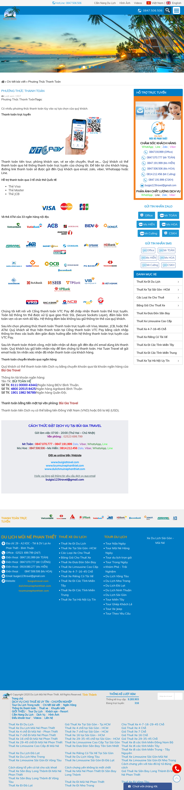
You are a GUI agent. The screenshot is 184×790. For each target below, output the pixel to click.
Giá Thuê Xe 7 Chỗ (133, 731)
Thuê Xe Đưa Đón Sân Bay (153, 313)
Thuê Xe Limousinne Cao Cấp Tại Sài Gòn (92, 742)
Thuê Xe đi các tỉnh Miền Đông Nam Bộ (147, 742)
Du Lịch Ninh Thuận (118, 590)
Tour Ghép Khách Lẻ (118, 604)
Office (149, 215)
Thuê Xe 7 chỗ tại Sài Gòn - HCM (86, 731)
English (176, 3)
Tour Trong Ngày (116, 562)
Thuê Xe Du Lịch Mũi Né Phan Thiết (31, 728)
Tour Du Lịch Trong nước (26, 705)
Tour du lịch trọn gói (118, 557)
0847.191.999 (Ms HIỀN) (161, 163)
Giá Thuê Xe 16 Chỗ (134, 735)
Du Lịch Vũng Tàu (117, 576)
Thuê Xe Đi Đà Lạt (20, 785)
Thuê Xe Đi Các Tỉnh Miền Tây (155, 345)
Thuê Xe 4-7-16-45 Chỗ (151, 329)
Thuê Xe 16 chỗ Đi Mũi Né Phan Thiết (33, 738)
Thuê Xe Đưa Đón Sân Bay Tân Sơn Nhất (92, 746)
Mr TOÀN (170, 215)
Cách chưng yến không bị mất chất (88, 767)
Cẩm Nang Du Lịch (105, 3)
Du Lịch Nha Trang (117, 581)
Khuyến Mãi (58, 708)
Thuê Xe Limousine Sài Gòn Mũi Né (144, 756)
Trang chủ (17, 698)
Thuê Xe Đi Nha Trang (79, 785)
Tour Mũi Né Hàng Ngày (117, 550)
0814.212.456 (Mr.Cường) (161, 174)
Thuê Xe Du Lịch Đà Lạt (24, 753)
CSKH (173, 233)
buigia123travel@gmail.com (160, 185)
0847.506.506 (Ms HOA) (161, 168)
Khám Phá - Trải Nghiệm (116, 569)
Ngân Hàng (69, 705)
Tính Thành (89, 694)
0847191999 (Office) (161, 152)
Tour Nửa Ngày (115, 543)
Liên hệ (48, 718)
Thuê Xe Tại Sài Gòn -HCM (153, 289)
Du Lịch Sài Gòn (115, 595)
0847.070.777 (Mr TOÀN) (161, 157)
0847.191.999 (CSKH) (161, 179)
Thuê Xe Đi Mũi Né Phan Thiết (84, 782)
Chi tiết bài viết (51, 705)
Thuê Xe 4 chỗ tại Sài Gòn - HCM (86, 728)
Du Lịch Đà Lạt (115, 585)
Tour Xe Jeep (113, 609)
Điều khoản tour (21, 718)
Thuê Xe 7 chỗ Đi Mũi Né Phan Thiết (32, 735)
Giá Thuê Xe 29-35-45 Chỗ (139, 738)
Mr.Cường (150, 233)
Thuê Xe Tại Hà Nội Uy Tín (153, 360)
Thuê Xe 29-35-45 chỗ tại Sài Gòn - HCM (92, 738)
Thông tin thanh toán (24, 708)
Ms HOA (172, 224)
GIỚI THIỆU (18, 711)
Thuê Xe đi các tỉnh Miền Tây (140, 746)
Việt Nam (157, 3)
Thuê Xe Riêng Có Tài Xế (152, 337)
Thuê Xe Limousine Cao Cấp (154, 321)
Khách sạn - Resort (57, 711)
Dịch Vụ (40, 714)
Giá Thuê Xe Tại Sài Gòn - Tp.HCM (88, 724)
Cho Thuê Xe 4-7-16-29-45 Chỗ (142, 724)
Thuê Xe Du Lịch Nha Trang (26, 756)
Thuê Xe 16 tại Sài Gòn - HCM (85, 735)
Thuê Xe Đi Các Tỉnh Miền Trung (157, 353)
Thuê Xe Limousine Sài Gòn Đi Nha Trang (148, 760)
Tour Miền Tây (114, 599)
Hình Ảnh (124, 3)
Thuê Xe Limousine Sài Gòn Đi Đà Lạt (89, 760)
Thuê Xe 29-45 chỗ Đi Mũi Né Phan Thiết (35, 742)
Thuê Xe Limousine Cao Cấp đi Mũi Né (33, 746)
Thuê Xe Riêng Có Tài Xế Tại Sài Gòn (89, 753)
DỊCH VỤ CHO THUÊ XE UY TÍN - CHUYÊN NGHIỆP (42, 701)
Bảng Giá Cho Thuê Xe (151, 305)
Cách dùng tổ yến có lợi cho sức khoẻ (32, 767)
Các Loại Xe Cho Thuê (150, 297)
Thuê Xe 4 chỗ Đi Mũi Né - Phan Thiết (33, 731)
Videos (138, 3)
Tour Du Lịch (35, 711)
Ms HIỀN (149, 224)
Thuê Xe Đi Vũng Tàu (135, 782)
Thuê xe (43, 708)
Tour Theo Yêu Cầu (117, 613)
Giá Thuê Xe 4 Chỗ (133, 728)
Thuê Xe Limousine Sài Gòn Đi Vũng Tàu (34, 760)
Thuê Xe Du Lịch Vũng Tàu (82, 756)
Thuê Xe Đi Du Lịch (148, 281)
